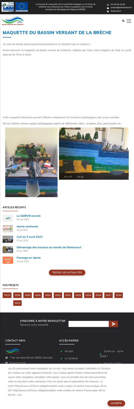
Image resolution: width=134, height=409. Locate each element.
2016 (118, 295)
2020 (78, 295)
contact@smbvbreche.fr (119, 7)
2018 (98, 295)
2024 (37, 295)
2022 (58, 295)
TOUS (7, 295)
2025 (27, 295)
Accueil (69, 351)
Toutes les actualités (67, 272)
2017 (108, 295)
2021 (68, 295)
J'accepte (116, 403)
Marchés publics (113, 363)
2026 (17, 295)
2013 (17, 303)
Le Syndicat (71, 358)
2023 (48, 295)
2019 (88, 295)
